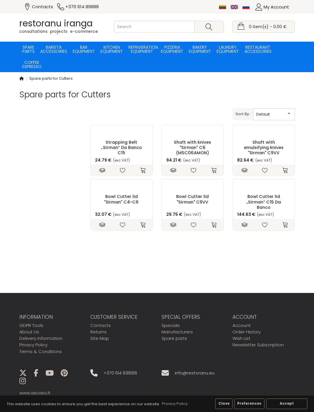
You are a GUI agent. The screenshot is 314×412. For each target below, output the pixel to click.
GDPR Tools (31, 325)
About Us (29, 332)
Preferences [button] (249, 403)
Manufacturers (177, 332)
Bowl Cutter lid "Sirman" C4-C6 (121, 199)
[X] (26, 374)
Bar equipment (84, 49)
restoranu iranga (56, 23)
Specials (171, 325)
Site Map (99, 338)
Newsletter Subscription (258, 345)
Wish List (241, 338)
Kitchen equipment (112, 49)
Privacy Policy (33, 345)
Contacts (100, 325)
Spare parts (28, 49)
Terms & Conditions (40, 351)
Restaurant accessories (258, 49)
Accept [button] (287, 403)
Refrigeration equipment (141, 49)
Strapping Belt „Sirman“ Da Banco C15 (121, 147)
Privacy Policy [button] (175, 403)
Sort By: (242, 114)
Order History (246, 332)
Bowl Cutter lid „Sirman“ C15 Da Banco (263, 202)
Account (241, 325)
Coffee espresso (32, 64)
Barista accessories (53, 49)
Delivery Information (40, 338)
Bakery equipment (200, 49)
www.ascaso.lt (34, 393)
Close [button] (224, 403)
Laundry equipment (228, 49)
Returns (98, 332)
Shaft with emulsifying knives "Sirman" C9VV (264, 147)
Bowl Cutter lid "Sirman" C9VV (192, 199)
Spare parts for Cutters (51, 78)
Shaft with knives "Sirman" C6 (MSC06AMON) (192, 147)
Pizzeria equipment (172, 49)
